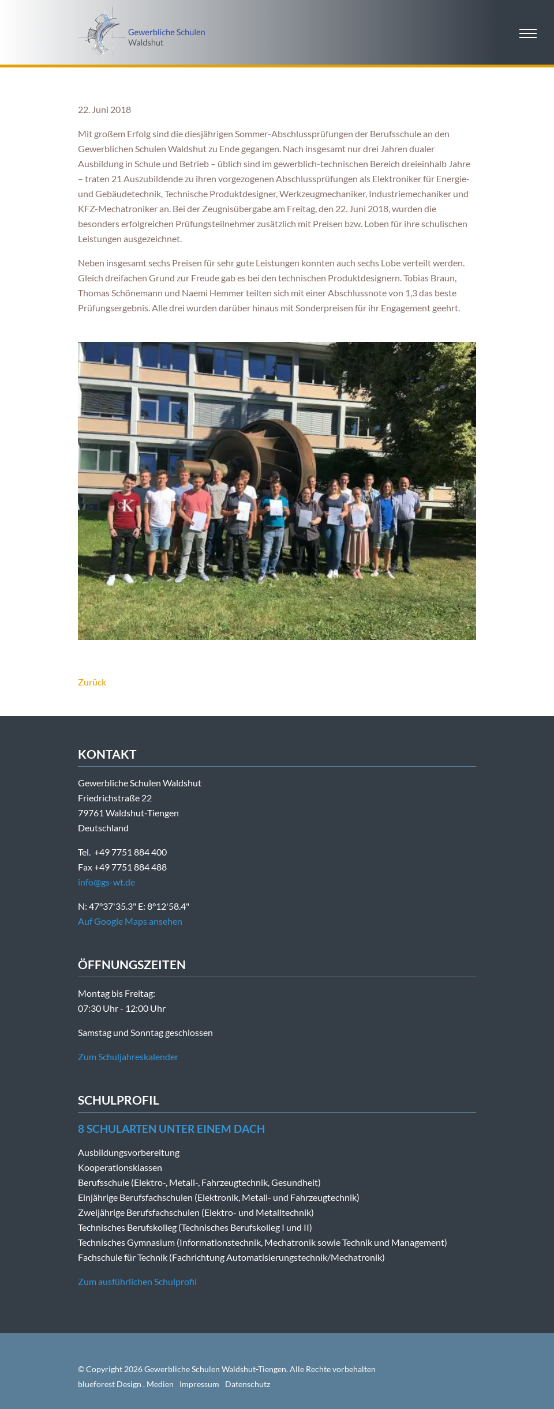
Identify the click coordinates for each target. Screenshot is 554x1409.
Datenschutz (247, 1384)
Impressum (199, 1384)
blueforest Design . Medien (126, 1384)
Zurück (92, 681)
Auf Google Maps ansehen (130, 921)
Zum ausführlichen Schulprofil (137, 1281)
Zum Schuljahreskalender (128, 1056)
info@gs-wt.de (106, 881)
